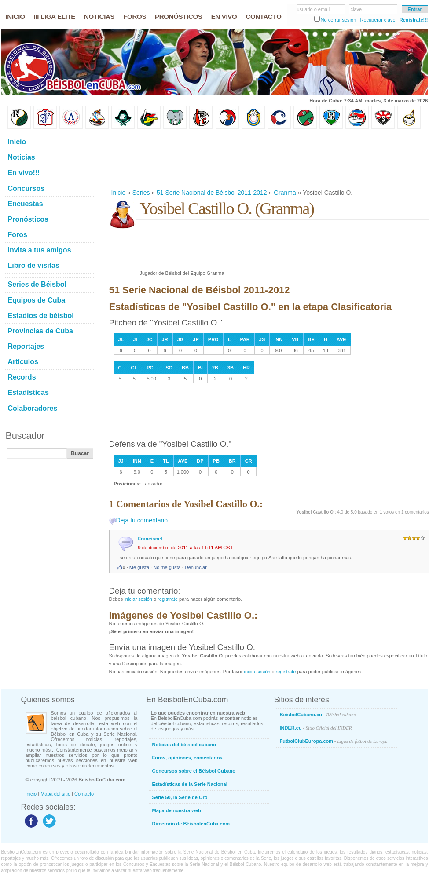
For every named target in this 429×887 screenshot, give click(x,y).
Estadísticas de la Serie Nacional (189, 784)
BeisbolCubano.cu (318, 714)
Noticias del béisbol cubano (184, 744)
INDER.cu (316, 727)
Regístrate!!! (414, 19)
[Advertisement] (137, 158)
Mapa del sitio (55, 793)
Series (141, 192)
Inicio (118, 192)
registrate (168, 599)
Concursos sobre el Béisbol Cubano (193, 771)
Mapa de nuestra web (176, 810)
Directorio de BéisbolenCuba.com (191, 823)
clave (356, 9)
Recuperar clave (377, 19)
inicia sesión (257, 671)
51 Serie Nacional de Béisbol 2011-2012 (212, 192)
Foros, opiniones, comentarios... (189, 757)
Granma (285, 192)
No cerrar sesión (338, 19)
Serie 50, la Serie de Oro (180, 797)
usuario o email (313, 9)
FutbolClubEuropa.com (334, 741)
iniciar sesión (138, 599)
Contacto (84, 793)
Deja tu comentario (142, 520)
